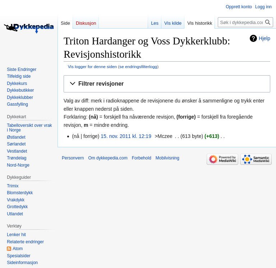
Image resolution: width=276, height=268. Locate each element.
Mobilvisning (167, 158)
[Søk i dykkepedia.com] (245, 22)
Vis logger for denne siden (92, 66)
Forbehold (141, 158)
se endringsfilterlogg (138, 66)
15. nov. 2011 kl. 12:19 (126, 136)
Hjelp (264, 38)
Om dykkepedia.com (107, 158)
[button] (167, 84)
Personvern (73, 158)
